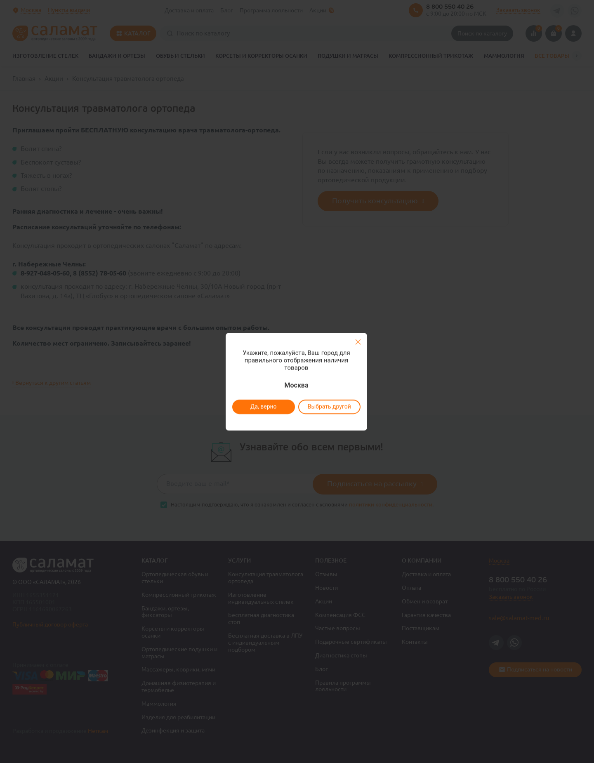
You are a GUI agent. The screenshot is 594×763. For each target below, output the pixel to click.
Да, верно (263, 406)
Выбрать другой (329, 406)
